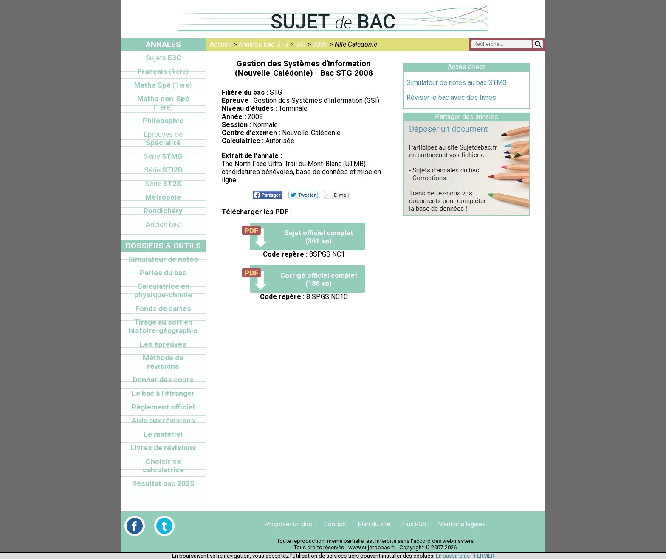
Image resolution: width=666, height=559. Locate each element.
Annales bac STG (263, 44)
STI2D (163, 170)
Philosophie (163, 120)
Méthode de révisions (163, 361)
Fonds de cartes (163, 308)
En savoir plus (453, 556)
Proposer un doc (288, 524)
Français (163, 71)
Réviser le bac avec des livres (451, 97)
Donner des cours (163, 379)
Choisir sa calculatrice (163, 465)
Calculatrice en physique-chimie (163, 290)
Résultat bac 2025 (163, 483)
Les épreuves (163, 344)
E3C (163, 58)
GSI (300, 44)
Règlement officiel (163, 407)
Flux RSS (414, 524)
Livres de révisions (163, 447)
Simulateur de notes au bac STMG (456, 83)
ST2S (163, 183)
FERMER (484, 556)
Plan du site (374, 524)
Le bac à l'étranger (163, 393)
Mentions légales (461, 524)
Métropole (163, 197)
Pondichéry (163, 210)
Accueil (220, 44)
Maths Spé (163, 85)
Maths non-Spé (163, 102)
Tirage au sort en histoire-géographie (163, 326)
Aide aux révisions (163, 420)
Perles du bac (163, 272)
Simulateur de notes (163, 259)
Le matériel (163, 434)
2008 (320, 44)
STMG (163, 156)
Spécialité (163, 138)
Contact (335, 524)
